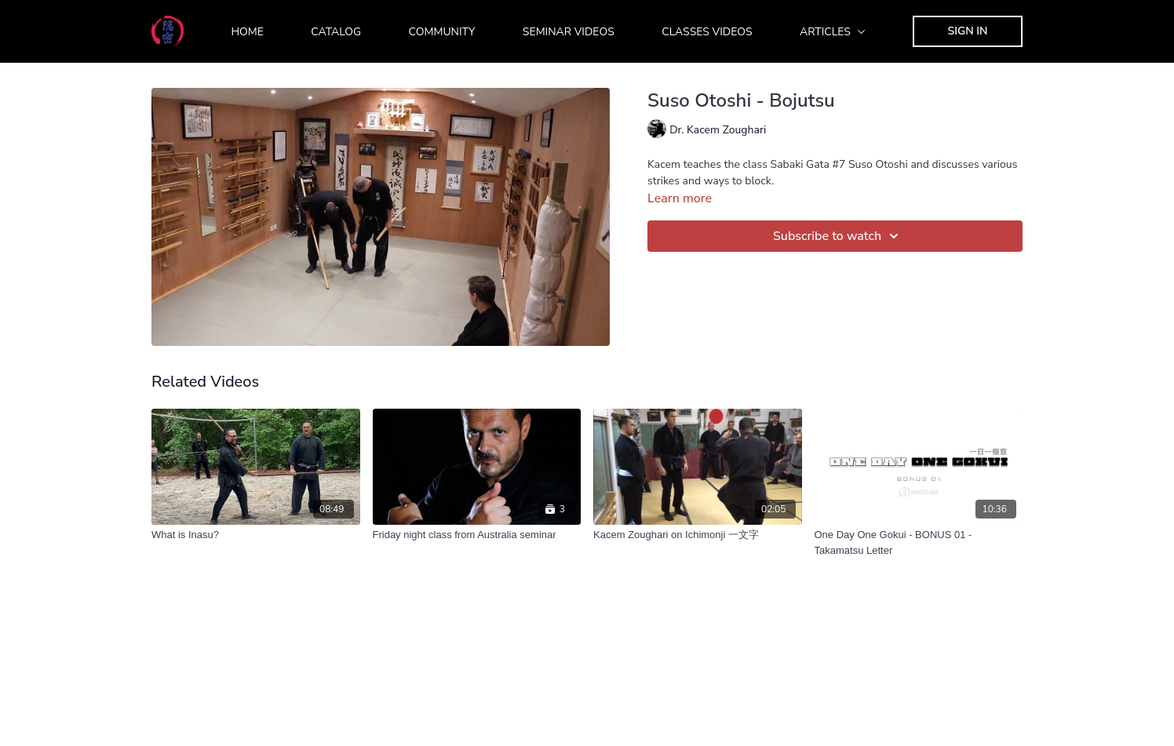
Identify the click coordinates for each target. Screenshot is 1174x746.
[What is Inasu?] (255, 535)
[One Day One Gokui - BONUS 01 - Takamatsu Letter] (919, 542)
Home (247, 31)
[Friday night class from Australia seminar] (477, 535)
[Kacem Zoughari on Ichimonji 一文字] (697, 535)
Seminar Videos (568, 31)
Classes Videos (707, 31)
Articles (833, 31)
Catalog (336, 31)
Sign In (968, 31)
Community (442, 31)
